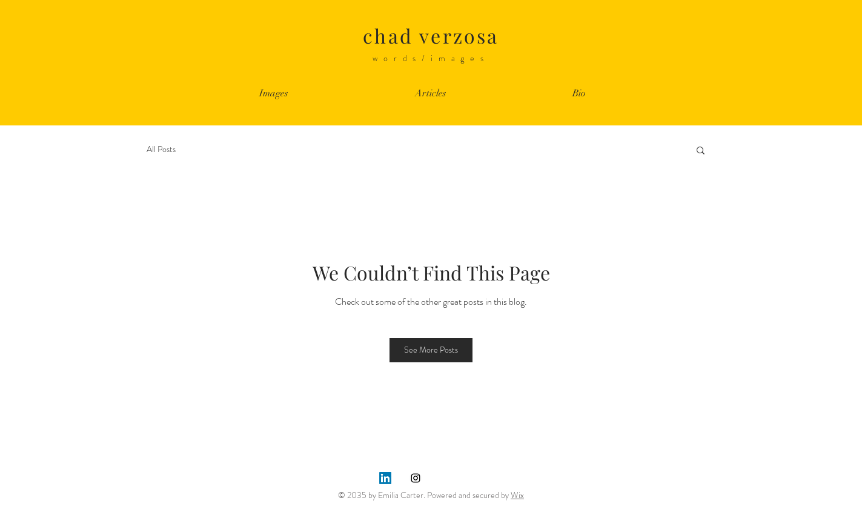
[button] (700, 149)
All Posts (161, 149)
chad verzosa (431, 35)
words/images (431, 58)
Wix (517, 495)
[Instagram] (415, 478)
